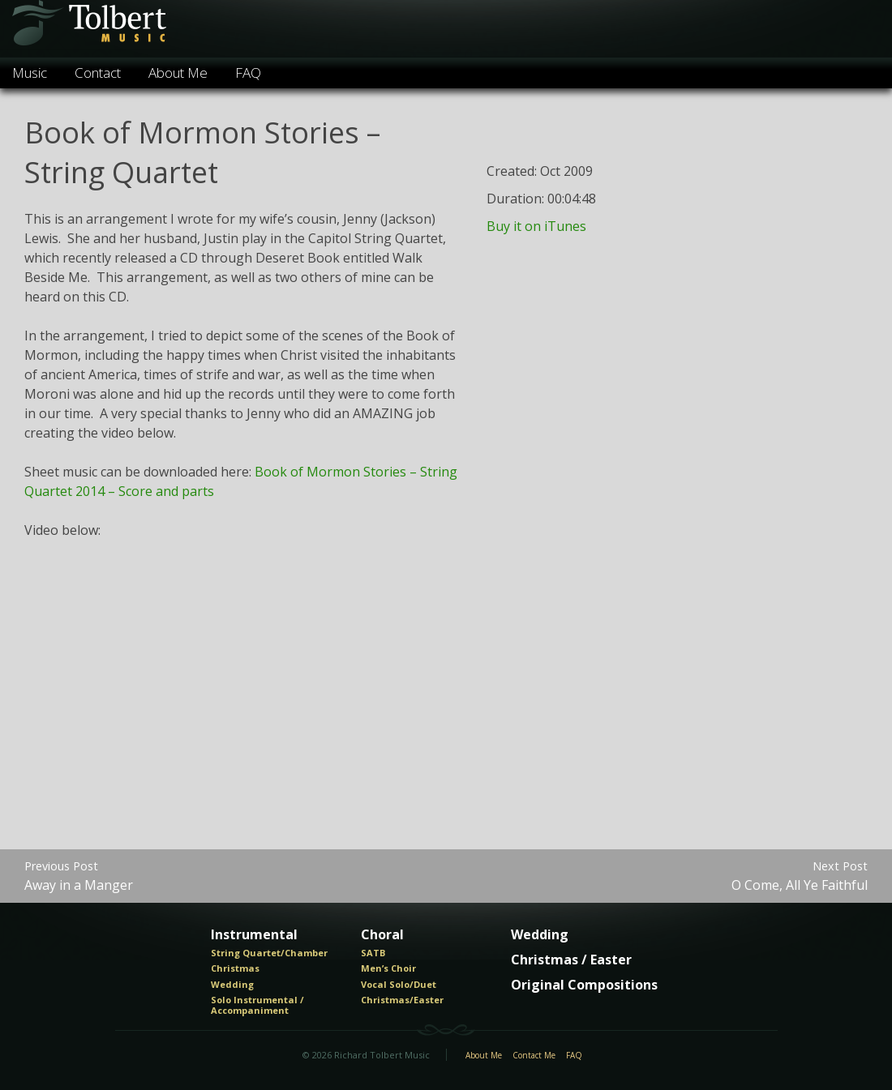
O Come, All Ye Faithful (799, 875)
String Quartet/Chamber (269, 953)
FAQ (248, 72)
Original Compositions (584, 985)
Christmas (235, 968)
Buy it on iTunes (536, 226)
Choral (382, 935)
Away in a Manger (78, 875)
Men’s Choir (388, 968)
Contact (98, 72)
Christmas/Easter (402, 1000)
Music (29, 72)
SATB (373, 953)
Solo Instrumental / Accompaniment (257, 1005)
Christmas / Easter (571, 960)
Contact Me (533, 1056)
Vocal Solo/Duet (398, 984)
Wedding (232, 984)
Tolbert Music (88, 29)
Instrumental (254, 935)
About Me (178, 72)
